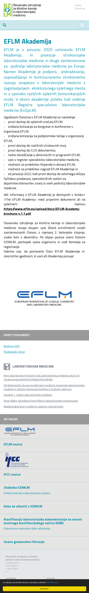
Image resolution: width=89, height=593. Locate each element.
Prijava (78, 5)
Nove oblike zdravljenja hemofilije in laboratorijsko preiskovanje (41, 401)
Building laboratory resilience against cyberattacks (33, 406)
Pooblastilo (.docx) (14, 352)
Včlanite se (80, 8)
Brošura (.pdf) (12, 346)
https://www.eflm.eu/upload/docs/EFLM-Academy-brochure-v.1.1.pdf (42, 211)
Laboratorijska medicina (29, 366)
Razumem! (44, 588)
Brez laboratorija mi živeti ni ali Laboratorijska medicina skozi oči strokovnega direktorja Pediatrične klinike (42, 377)
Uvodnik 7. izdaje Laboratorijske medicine (28, 395)
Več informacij (52, 582)
